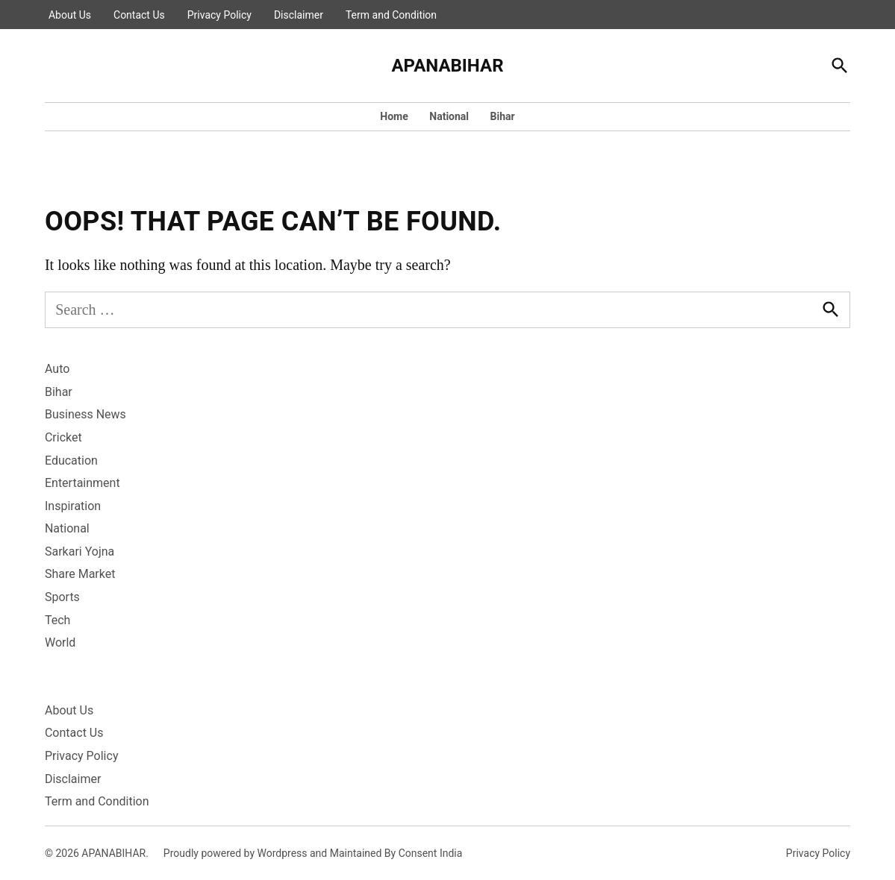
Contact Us (139, 15)
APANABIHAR (447, 65)
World (60, 642)
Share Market (80, 574)
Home (394, 116)
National (449, 116)
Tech (57, 620)
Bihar (502, 116)
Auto (57, 369)
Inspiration (73, 506)
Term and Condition (391, 15)
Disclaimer (298, 15)
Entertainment (82, 483)
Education (71, 460)
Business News (85, 414)
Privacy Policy (219, 15)
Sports (62, 597)
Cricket (63, 437)
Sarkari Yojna (79, 551)
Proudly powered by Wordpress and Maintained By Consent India (313, 853)
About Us (70, 15)
